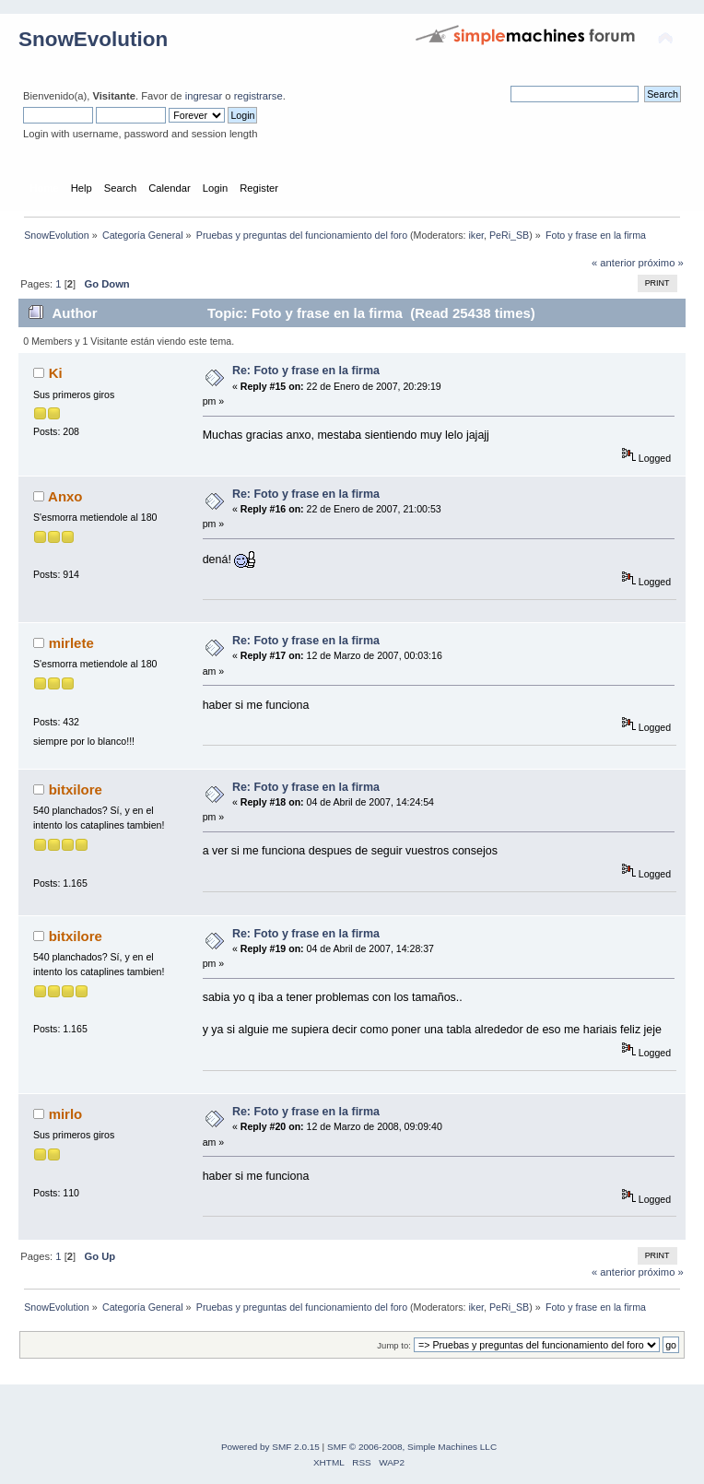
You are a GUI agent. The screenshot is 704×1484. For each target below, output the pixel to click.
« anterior (613, 262)
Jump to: (394, 1345)
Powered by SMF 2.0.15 (270, 1447)
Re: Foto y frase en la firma (306, 370)
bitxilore (75, 789)
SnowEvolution (93, 39)
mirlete (71, 643)
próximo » (661, 262)
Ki (56, 373)
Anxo (65, 496)
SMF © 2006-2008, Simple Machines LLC (412, 1447)
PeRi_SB (509, 235)
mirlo (66, 1114)
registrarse (258, 95)
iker (476, 235)
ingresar (204, 95)
